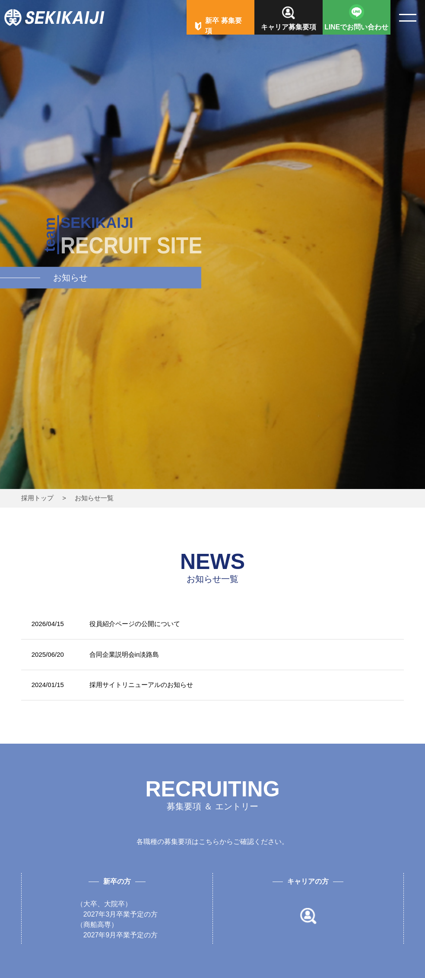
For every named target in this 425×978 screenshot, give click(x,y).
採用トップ (37, 498)
